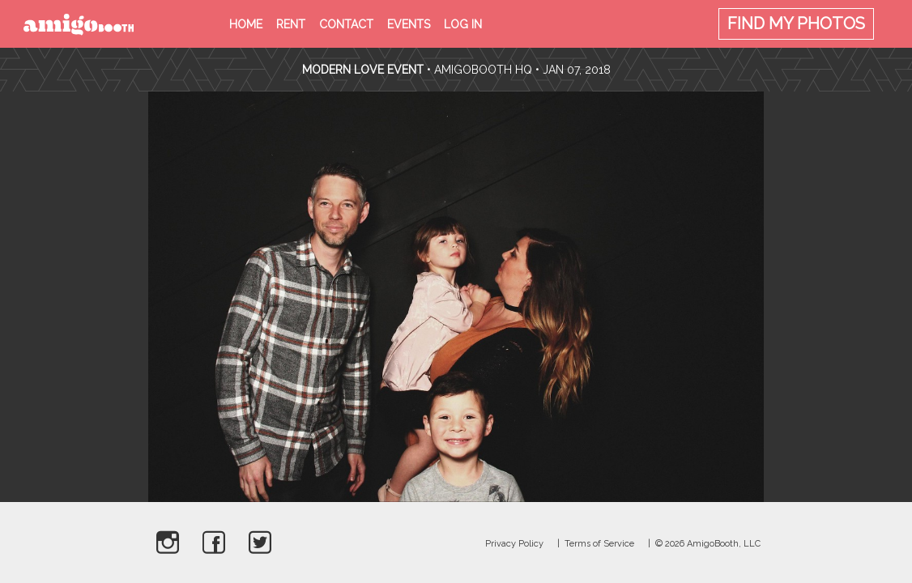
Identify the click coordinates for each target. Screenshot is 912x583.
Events (408, 24)
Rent (290, 24)
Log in (463, 24)
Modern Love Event (364, 69)
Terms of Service (599, 543)
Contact (346, 24)
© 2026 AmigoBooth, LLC (708, 543)
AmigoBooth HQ (483, 69)
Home (245, 24)
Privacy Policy (514, 543)
